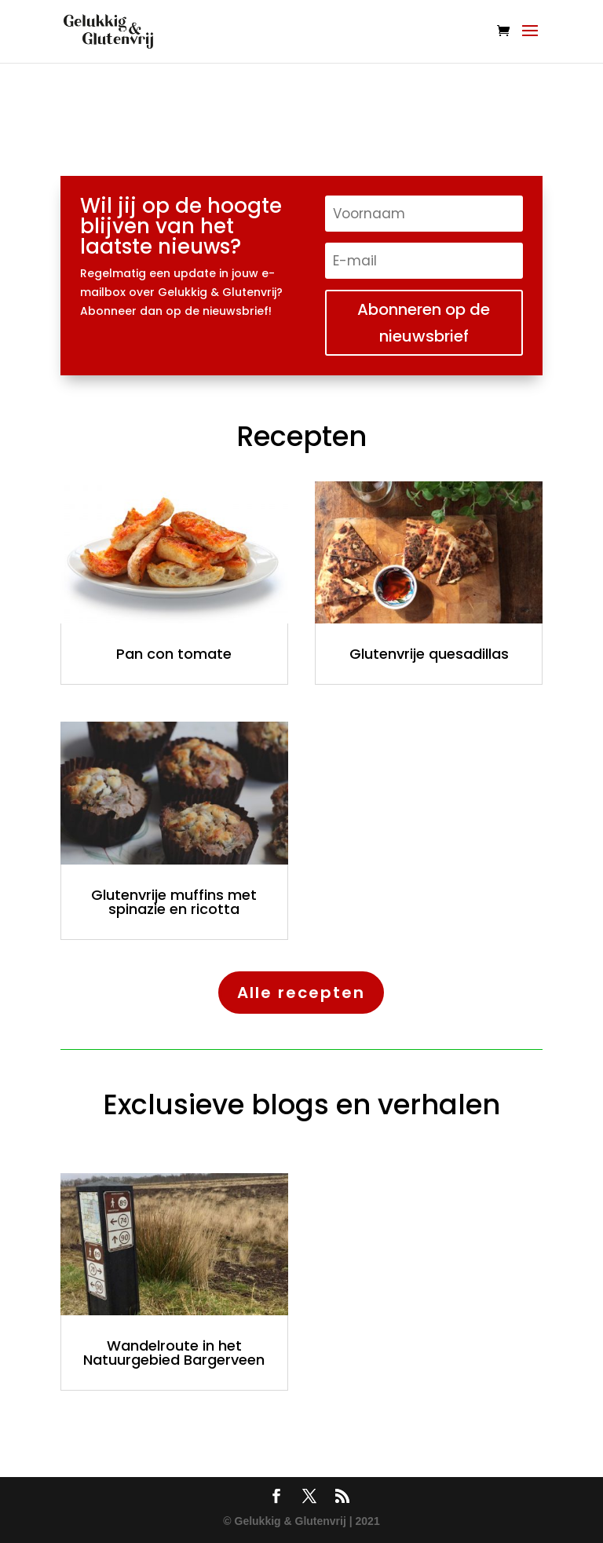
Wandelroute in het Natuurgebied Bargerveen (174, 1352)
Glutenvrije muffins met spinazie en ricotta (174, 902)
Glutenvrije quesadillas (429, 654)
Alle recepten (301, 993)
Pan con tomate (174, 654)
